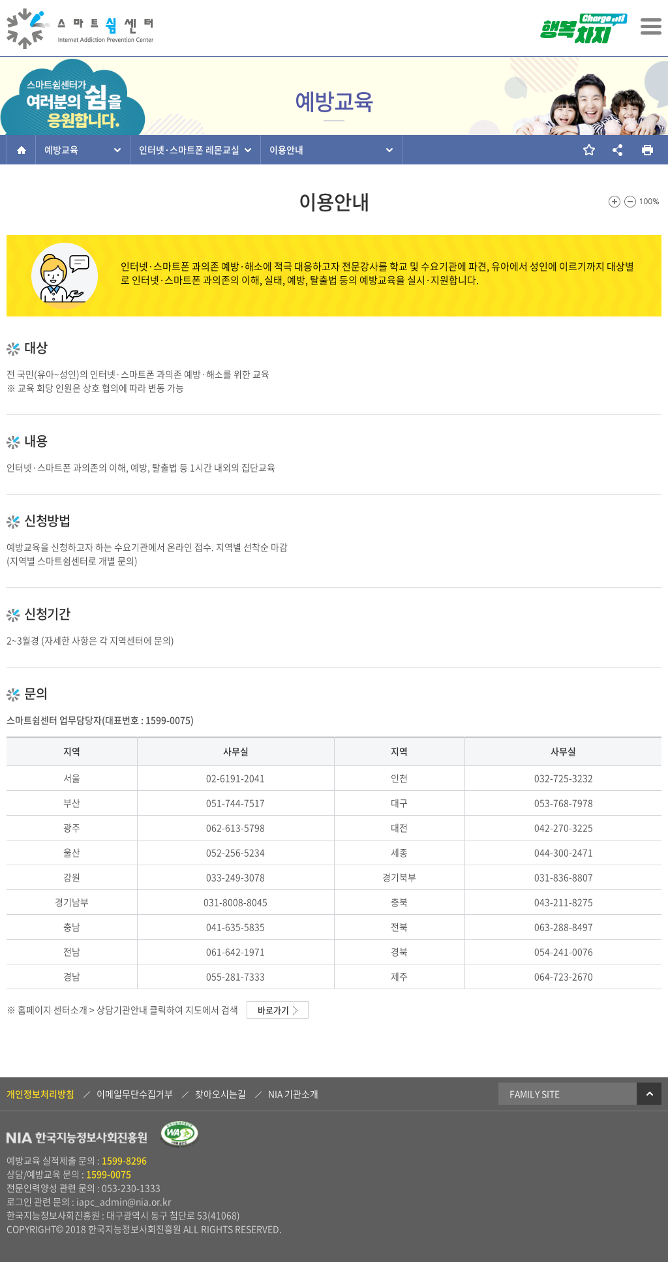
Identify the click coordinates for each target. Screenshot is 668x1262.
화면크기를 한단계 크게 (614, 202)
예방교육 (61, 149)
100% (650, 202)
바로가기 (273, 1010)
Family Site (585, 1094)
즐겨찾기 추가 (588, 149)
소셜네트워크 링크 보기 (617, 149)
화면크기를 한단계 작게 (630, 202)
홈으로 (21, 149)
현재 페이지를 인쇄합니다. (646, 149)
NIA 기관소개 (293, 1093)
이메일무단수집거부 (135, 1093)
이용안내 (286, 149)
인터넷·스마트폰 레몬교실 (189, 149)
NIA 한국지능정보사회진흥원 (77, 1139)
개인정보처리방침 (40, 1093)
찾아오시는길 (220, 1093)
